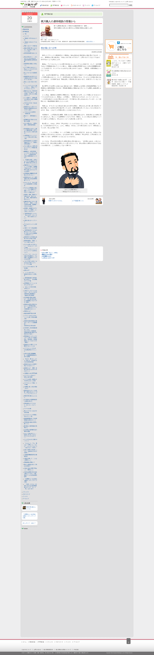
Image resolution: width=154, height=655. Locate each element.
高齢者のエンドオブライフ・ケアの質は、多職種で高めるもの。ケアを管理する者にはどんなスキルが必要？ (30, 168)
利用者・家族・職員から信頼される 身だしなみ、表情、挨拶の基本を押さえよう (30, 197)
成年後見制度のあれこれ (30, 53)
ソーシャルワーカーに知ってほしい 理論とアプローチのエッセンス (30, 87)
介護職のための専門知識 (30, 373)
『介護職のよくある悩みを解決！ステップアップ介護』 (30, 480)
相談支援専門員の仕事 (30, 313)
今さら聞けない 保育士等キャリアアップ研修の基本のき (30, 147)
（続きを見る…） (90, 41)
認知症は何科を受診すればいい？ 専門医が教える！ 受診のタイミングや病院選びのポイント (30, 307)
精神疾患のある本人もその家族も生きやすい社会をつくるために (30, 78)
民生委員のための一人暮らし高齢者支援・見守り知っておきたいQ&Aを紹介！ (30, 131)
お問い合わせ (129, 1)
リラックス (26, 492)
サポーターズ (26, 494)
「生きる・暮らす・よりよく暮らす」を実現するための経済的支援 (30, 360)
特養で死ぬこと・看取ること (30, 469)
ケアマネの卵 (27, 408)
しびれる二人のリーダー (48, 258)
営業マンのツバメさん (55, 200)
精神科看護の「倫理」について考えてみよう (30, 241)
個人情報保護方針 (48, 649)
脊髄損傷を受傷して (29, 462)
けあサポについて (119, 1)
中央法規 (111, 1)
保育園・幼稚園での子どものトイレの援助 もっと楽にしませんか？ (30, 210)
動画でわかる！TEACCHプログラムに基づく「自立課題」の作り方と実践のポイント (30, 93)
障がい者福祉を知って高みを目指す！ (30, 465)
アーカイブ (26, 498)
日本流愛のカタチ (46, 256)
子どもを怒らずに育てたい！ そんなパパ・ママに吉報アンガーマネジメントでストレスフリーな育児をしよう (30, 248)
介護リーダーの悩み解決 (30, 228)
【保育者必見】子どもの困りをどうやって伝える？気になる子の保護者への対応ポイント (30, 232)
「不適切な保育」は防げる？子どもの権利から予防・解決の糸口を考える (30, 161)
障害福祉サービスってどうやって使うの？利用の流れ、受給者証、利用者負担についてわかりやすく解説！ (30, 339)
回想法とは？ (27, 311)
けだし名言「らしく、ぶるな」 (50, 252)
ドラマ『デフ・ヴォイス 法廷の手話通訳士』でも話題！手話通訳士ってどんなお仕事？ (30, 257)
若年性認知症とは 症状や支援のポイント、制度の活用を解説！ (30, 142)
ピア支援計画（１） (78, 200)
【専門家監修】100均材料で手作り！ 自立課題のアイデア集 (30, 279)
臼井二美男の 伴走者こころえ (30, 451)
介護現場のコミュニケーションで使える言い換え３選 (30, 137)
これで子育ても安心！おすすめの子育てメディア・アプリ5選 (30, 263)
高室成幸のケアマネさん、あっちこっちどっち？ (30, 405)
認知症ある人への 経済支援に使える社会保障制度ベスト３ (30, 179)
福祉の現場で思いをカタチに (30, 49)
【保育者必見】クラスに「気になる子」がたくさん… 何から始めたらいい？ (30, 216)
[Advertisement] (30, 582)
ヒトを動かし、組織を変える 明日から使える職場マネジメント (30, 99)
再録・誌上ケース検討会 (30, 46)
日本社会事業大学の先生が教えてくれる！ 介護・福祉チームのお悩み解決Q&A (30, 474)
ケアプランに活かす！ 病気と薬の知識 (30, 376)
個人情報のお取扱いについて (63, 649)
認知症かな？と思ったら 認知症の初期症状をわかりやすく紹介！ (31, 108)
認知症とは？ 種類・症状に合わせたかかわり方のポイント (30, 369)
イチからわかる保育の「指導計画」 (30, 112)
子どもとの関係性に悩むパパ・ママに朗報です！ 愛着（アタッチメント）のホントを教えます (31, 190)
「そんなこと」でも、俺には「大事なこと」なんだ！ (30, 445)
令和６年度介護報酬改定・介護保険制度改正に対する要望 (30, 355)
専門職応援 (26, 31)
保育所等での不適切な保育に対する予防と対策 (30, 237)
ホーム (24, 642)
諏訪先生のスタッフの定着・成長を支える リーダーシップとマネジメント (30, 392)
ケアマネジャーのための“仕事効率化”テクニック (30, 350)
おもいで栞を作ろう (30, 435)
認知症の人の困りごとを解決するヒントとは (30, 345)
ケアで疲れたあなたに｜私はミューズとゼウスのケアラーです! (30, 69)
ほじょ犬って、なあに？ (29, 523)
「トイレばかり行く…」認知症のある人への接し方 (30, 274)
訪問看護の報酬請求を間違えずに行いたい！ (30, 174)
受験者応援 (26, 29)
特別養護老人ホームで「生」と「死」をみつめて (30, 486)
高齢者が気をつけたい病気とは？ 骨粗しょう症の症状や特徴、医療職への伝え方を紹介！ (30, 204)
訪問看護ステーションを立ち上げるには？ (30, 283)
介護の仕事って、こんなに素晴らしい (30, 459)
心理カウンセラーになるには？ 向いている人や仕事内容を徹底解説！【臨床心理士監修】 (30, 293)
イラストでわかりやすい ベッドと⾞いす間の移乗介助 (30, 317)
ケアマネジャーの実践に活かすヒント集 (30, 415)
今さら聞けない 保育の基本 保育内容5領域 (30, 124)
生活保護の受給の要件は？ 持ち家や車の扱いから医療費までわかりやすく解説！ (30, 300)
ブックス (25, 496)
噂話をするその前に (47, 254)
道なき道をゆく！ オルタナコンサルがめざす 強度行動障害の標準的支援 (30, 59)
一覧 (25, 34)
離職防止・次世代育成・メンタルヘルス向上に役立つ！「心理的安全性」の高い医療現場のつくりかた (30, 154)
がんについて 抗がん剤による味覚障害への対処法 (30, 184)
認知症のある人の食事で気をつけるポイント (30, 364)
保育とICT (26, 270)
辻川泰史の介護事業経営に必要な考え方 (30, 400)
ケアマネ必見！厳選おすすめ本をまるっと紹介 (30, 380)
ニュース (26, 36)
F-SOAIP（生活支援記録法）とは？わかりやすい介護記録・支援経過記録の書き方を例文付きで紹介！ (30, 331)
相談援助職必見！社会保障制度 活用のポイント (30, 419)
